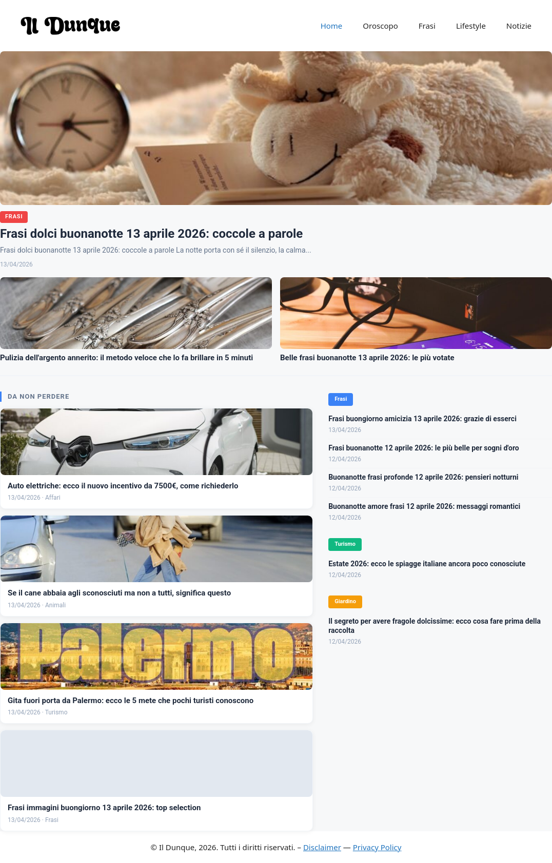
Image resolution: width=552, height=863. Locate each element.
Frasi (427, 25)
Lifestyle (471, 25)
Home (332, 25)
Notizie (518, 25)
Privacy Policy (377, 847)
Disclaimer (322, 847)
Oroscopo (380, 25)
